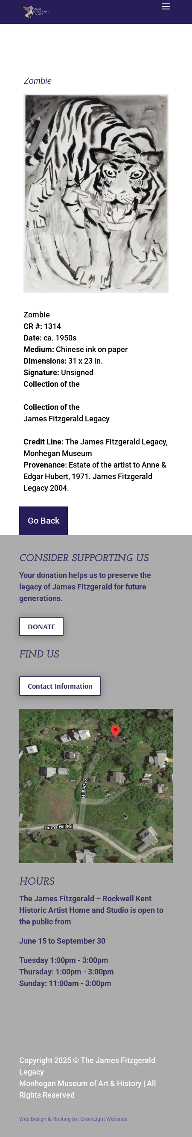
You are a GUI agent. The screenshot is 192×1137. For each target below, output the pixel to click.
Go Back (43, 520)
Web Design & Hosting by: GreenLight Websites (73, 1119)
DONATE (41, 626)
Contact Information (60, 686)
